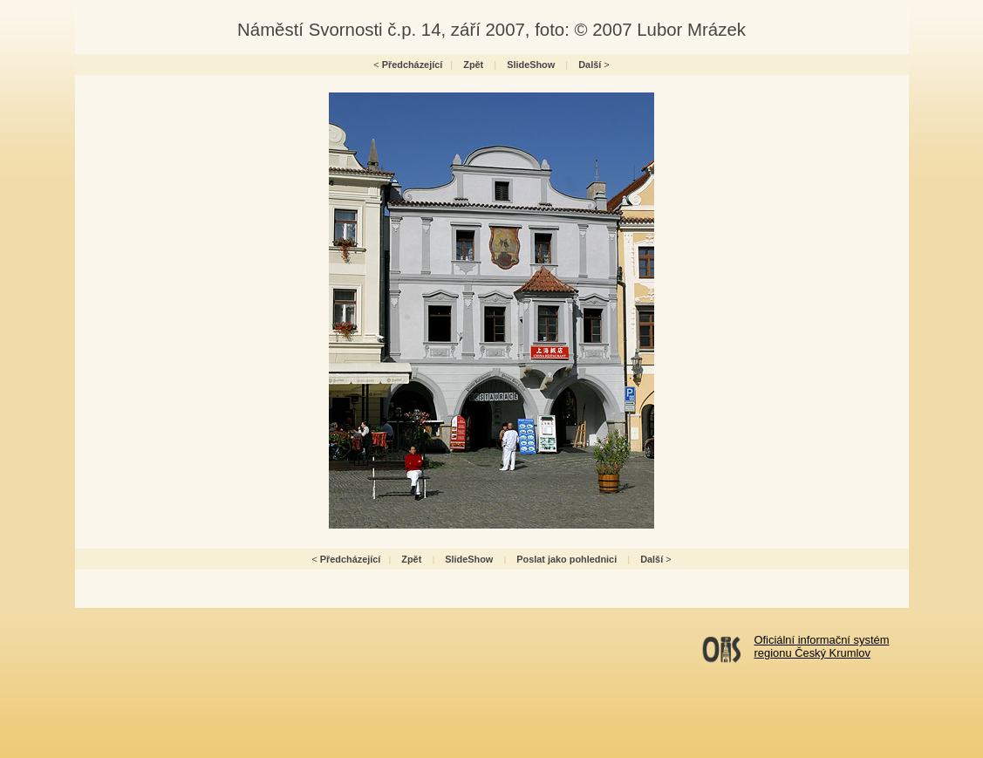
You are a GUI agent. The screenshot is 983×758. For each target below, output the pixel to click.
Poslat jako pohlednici (566, 559)
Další (589, 64)
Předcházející (412, 64)
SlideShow (531, 64)
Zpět (473, 64)
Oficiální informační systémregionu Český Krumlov (822, 646)
